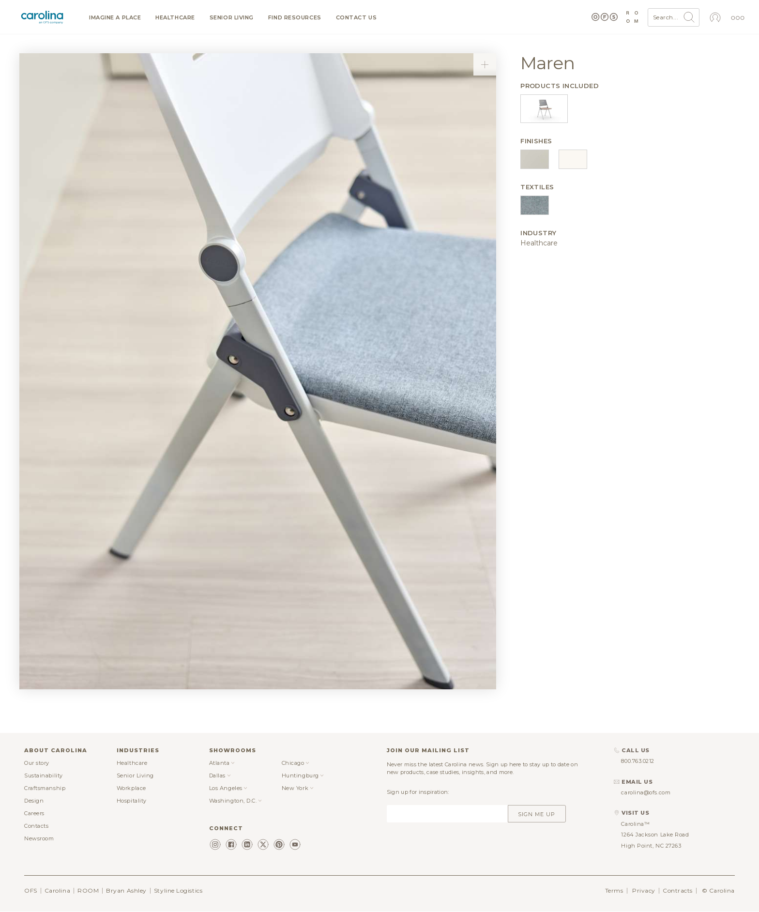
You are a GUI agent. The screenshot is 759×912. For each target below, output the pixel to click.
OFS (30, 890)
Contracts (678, 890)
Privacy (643, 890)
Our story (36, 763)
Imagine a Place (115, 17)
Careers (34, 813)
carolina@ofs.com (645, 792)
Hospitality (132, 800)
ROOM (88, 890)
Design (34, 800)
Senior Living (232, 17)
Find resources (294, 17)
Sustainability (43, 775)
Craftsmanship (44, 788)
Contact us (356, 17)
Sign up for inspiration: (418, 792)
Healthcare (175, 17)
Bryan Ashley (126, 890)
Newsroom (39, 838)
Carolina (57, 890)
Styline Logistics (178, 890)
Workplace (131, 788)
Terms (614, 890)
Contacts (36, 825)
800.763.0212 (637, 761)
